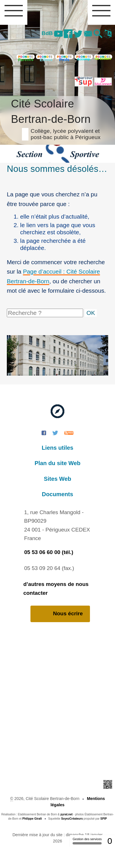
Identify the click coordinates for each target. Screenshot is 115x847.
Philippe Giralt (32, 818)
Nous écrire (60, 613)
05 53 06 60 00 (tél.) (48, 552)
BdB (47, 33)
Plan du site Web (58, 463)
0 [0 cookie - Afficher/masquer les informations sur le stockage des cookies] (109, 841)
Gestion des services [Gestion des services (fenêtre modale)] (87, 840)
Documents (57, 494)
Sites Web (57, 479)
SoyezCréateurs (72, 818)
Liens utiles (57, 448)
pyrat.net (66, 814)
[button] (98, 34)
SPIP (103, 818)
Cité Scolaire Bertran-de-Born (57, 118)
